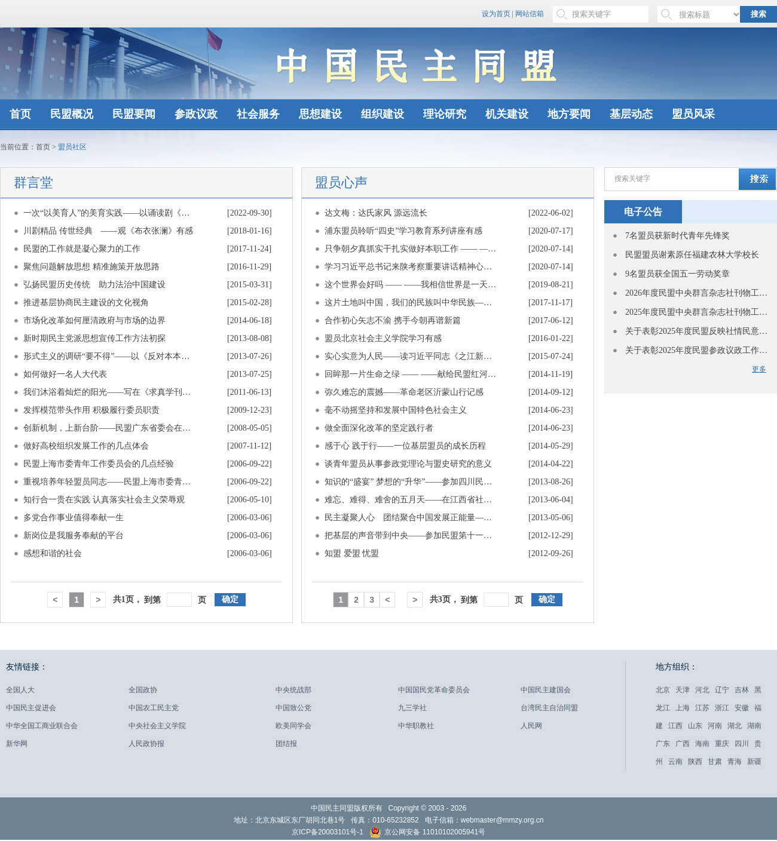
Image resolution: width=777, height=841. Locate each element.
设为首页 (496, 14)
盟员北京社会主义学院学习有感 (383, 338)
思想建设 (320, 114)
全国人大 (20, 690)
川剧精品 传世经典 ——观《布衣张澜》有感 (108, 230)
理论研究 (444, 114)
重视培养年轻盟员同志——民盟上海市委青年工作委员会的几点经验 (110, 481)
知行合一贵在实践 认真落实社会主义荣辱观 (104, 499)
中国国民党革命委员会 (434, 690)
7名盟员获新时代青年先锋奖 (677, 235)
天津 (682, 690)
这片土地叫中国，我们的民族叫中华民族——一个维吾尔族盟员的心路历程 (411, 302)
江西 (675, 726)
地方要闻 (569, 114)
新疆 (754, 761)
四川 (742, 743)
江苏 (702, 708)
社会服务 (258, 114)
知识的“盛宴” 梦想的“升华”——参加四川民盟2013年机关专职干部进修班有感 (411, 481)
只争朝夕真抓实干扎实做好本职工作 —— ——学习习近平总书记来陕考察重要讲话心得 (411, 248)
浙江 (722, 708)
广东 (663, 743)
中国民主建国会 (546, 690)
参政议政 (196, 114)
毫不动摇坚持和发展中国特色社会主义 (396, 410)
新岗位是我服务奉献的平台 (73, 535)
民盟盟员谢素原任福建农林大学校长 (692, 254)
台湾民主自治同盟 (549, 708)
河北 (702, 690)
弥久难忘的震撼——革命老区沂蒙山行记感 (404, 392)
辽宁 (722, 690)
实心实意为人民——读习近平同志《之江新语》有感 (411, 356)
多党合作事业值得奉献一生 (73, 517)
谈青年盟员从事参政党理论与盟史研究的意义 (408, 463)
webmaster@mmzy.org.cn (502, 820)
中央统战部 (293, 690)
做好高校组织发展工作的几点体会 (86, 445)
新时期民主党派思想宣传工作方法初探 (94, 338)
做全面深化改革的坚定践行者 (379, 427)
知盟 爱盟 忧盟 (352, 553)
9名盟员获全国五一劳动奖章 (677, 273)
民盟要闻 (133, 114)
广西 (682, 743)
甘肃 (715, 761)
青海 (734, 761)
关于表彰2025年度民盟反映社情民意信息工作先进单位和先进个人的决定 (696, 331)
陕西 (695, 761)
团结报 (286, 743)
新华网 (16, 743)
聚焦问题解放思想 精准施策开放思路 (91, 266)
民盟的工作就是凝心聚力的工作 (81, 248)
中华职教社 (416, 726)
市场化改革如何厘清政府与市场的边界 (94, 320)
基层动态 (631, 114)
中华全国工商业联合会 (42, 726)
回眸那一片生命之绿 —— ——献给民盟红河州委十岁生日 (411, 374)
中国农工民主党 (154, 708)
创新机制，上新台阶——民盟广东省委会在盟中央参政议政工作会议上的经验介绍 (110, 427)
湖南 (754, 726)
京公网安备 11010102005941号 (427, 833)
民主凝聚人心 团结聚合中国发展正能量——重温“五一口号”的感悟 (411, 517)
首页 (20, 114)
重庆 (722, 743)
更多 (759, 369)
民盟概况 (71, 114)
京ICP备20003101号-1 (327, 832)
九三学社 (412, 708)
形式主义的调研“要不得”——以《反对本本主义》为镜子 (110, 356)
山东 (695, 726)
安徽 (742, 708)
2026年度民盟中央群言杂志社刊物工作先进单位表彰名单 (696, 292)
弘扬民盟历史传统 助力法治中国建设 (94, 284)
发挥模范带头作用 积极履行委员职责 (91, 410)
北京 (663, 690)
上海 (682, 708)
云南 (675, 761)
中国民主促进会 (31, 708)
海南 (702, 743)
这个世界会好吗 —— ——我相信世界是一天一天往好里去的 (411, 284)
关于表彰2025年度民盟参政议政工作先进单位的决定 (696, 350)
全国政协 (143, 690)
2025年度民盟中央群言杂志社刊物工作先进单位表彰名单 (696, 312)
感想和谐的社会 (52, 553)
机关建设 (506, 114)
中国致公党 (293, 708)
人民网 (531, 726)
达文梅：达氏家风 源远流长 (376, 212)
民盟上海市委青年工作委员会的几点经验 (98, 463)
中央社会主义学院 (157, 726)
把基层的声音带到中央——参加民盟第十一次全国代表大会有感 (411, 535)
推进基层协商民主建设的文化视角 (86, 302)
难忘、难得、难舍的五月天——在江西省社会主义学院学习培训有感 (411, 499)
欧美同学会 (293, 726)
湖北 (734, 726)
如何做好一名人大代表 (65, 374)
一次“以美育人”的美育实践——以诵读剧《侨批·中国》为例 (110, 212)
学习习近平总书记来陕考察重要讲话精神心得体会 (411, 266)
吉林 (742, 690)
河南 (715, 726)
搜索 (758, 14)
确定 (230, 599)
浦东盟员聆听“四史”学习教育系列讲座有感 (403, 230)
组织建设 (382, 114)
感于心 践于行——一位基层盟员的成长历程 (405, 445)
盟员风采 (693, 114)
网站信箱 (529, 14)
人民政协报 (146, 743)
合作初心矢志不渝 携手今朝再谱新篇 (393, 320)
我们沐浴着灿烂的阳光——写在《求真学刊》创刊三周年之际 (110, 392)
